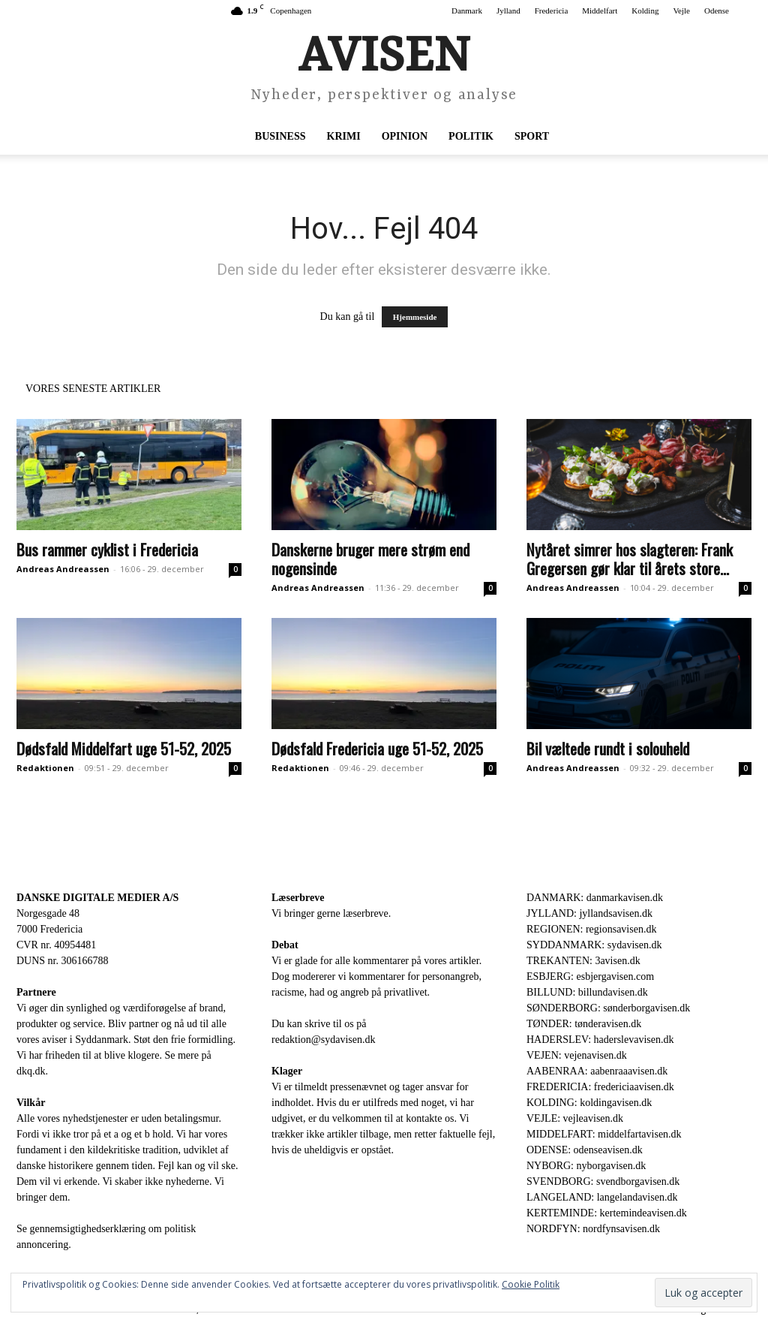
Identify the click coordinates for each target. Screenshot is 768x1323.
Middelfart (599, 10)
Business (280, 136)
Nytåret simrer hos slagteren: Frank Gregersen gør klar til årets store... (629, 559)
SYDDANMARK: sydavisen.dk (594, 945)
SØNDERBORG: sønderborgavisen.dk (608, 1008)
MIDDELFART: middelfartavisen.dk (604, 1134)
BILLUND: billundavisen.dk (587, 992)
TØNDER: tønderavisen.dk (583, 1023)
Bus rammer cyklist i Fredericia (107, 549)
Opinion (405, 136)
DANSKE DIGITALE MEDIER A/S (97, 897)
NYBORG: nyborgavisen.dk (586, 1165)
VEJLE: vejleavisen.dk (574, 1118)
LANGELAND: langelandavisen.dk (601, 1197)
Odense (716, 10)
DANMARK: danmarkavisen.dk (594, 897)
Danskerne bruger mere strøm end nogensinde (371, 559)
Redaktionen (45, 767)
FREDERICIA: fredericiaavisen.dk (600, 1086)
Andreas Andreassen (63, 568)
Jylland (508, 10)
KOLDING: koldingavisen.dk (589, 1102)
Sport (531, 136)
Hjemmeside (415, 316)
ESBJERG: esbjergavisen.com (590, 976)
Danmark (467, 10)
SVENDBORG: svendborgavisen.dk (603, 1181)
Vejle (681, 10)
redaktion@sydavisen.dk (323, 1039)
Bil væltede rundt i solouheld (607, 748)
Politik (471, 136)
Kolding (645, 10)
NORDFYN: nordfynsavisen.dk (593, 1228)
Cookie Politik (531, 1284)
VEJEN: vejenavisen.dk (576, 1055)
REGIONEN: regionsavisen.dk (591, 929)
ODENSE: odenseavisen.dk (584, 1150)
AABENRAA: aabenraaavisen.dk (597, 1071)
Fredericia (551, 10)
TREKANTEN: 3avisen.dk (583, 960)
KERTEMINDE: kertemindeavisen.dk (606, 1213)
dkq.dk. (32, 1071)
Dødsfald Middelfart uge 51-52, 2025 (123, 748)
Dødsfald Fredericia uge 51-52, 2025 (377, 748)
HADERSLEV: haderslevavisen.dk (600, 1039)
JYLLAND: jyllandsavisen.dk (589, 913)
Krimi (344, 136)
